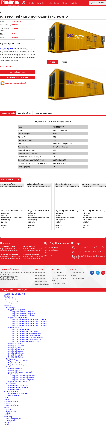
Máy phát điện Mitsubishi (16, 355)
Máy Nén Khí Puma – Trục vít (17, 381)
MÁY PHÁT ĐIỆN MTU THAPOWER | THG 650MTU (65, 185)
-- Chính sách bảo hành (11, 405)
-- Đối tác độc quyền (10, 304)
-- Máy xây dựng (9, 359)
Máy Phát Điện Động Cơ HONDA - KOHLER (26, 341)
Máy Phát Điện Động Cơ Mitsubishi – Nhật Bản (27, 337)
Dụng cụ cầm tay (13, 395)
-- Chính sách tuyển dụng (12, 419)
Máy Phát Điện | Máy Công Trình (14, 294)
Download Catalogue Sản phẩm (16, 83)
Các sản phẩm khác (42, 284)
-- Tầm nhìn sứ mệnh (11, 300)
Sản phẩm (41, 3)
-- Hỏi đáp (7, 413)
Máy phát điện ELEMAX (16, 345)
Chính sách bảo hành (76, 278)
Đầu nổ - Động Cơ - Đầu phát (17, 393)
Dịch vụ (57, 3)
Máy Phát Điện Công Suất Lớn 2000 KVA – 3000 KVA (29, 325)
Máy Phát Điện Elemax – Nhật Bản (23, 315)
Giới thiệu (31, 3)
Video (64, 62)
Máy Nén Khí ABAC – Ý (15, 370)
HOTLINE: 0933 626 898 (17, 78)
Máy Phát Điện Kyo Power (20, 329)
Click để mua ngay (17, 72)
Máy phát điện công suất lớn (17, 317)
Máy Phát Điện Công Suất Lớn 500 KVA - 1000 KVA (29, 319)
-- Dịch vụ (7, 403)
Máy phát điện (40, 272)
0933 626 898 (97, 3)
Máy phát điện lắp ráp (15, 327)
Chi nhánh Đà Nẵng (51, 250)
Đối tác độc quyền (58, 283)
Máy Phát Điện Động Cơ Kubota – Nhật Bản (26, 335)
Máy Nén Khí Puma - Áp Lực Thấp (23, 376)
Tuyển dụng (75, 3)
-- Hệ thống (7, 409)
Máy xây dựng (40, 275)
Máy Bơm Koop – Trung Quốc (18, 385)
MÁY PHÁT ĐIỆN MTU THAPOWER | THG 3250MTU (38, 185)
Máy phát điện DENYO (15, 343)
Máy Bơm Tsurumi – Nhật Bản (18, 387)
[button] (0, 237)
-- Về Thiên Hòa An (10, 298)
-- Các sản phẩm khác (11, 391)
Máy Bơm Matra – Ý (14, 389)
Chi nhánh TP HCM (51, 247)
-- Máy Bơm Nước (10, 383)
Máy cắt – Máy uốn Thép (16, 365)
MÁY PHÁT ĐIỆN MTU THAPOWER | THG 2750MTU (93, 185)
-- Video (6, 415)
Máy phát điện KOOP (15, 347)
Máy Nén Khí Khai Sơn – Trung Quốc (20, 372)
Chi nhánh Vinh (50, 253)
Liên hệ (84, 7)
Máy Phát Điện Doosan (15, 351)
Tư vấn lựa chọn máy (76, 272)
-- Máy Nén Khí (9, 366)
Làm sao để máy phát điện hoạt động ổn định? (88, 252)
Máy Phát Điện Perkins (15, 357)
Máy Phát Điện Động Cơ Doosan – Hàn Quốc (27, 333)
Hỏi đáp (6, 422)
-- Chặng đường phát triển (12, 302)
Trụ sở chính (49, 256)
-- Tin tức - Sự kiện (10, 411)
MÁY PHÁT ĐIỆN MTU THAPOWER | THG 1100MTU (11, 185)
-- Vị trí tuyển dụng (10, 421)
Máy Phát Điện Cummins (16, 349)
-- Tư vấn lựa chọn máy (11, 401)
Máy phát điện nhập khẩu (16, 310)
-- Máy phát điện (9, 308)
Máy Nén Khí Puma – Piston (17, 374)
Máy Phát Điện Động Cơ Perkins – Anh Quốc (26, 339)
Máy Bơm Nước (41, 281)
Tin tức (65, 3)
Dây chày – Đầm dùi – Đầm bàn (18, 361)
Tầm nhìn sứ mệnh (59, 275)
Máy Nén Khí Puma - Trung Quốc (23, 379)
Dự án (50, 3)
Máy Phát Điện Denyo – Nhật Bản (23, 312)
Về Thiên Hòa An (58, 272)
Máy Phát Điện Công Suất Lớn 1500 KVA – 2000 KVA (29, 321)
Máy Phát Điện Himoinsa (16, 353)
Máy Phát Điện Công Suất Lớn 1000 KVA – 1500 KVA (29, 323)
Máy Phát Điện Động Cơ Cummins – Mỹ (25, 331)
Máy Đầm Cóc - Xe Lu (15, 363)
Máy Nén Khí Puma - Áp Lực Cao (23, 378)
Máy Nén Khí (40, 278)
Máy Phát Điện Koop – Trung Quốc (23, 314)
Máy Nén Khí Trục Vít (15, 368)
